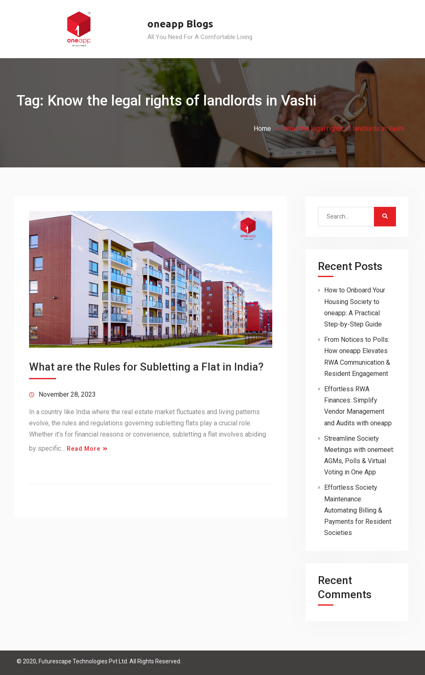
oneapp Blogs (180, 23)
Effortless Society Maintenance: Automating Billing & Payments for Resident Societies (357, 510)
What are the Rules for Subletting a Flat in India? (146, 367)
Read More (83, 448)
